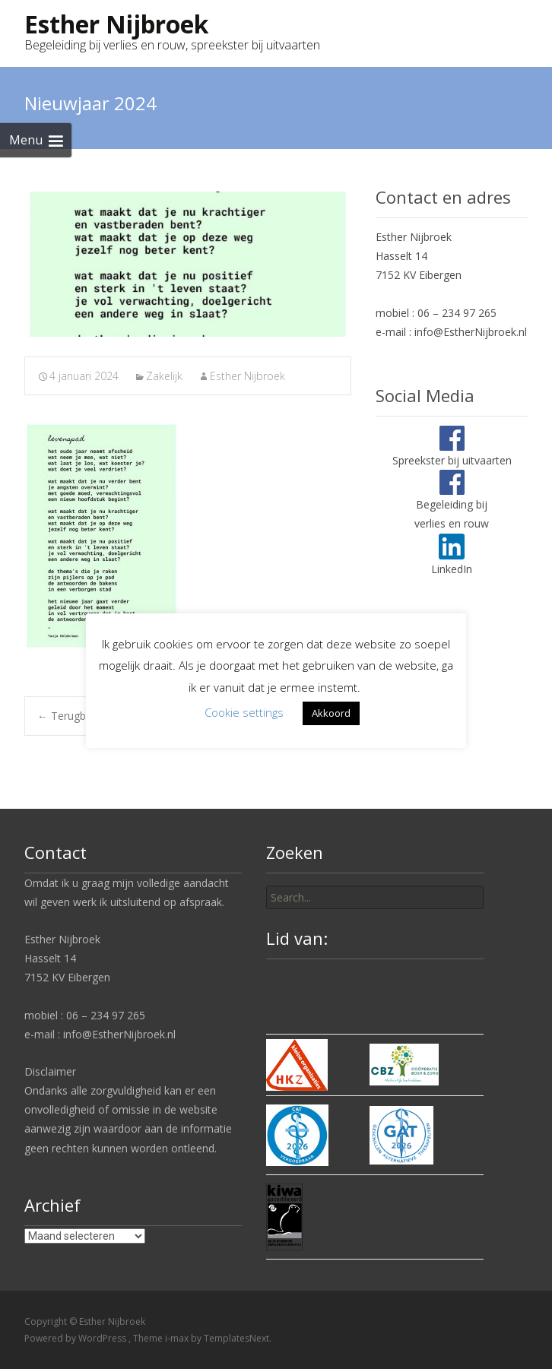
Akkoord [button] (331, 713)
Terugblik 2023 (80, 715)
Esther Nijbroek (247, 376)
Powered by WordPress (76, 1338)
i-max (178, 1338)
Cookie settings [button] (244, 712)
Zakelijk (164, 376)
